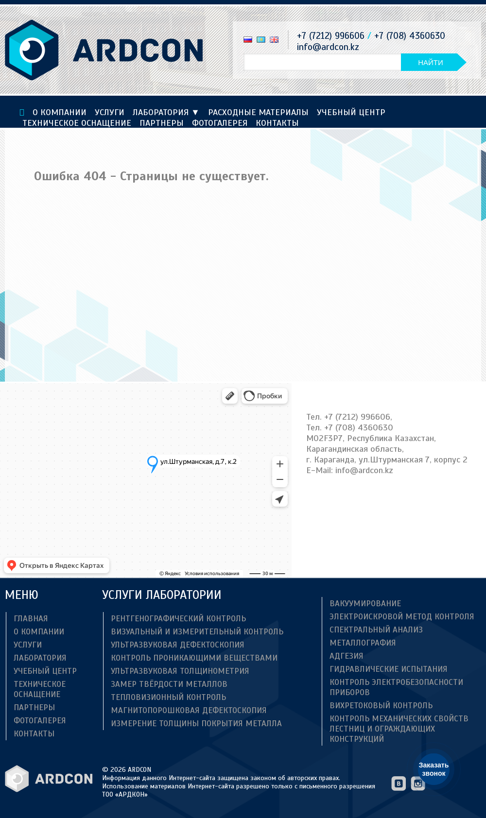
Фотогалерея (219, 123)
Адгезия (347, 656)
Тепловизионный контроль (168, 697)
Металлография (363, 643)
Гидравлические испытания (389, 669)
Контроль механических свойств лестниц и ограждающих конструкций (399, 729)
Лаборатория (166, 112)
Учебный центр (351, 112)
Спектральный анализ (376, 630)
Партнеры (161, 123)
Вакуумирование (365, 603)
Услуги (109, 112)
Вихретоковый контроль (381, 705)
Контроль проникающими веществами (194, 658)
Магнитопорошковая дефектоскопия (189, 710)
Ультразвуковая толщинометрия (180, 671)
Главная (31, 619)
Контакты (277, 123)
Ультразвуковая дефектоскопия (177, 645)
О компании (60, 112)
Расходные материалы (258, 112)
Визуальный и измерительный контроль (197, 632)
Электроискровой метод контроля (402, 617)
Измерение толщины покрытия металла (196, 723)
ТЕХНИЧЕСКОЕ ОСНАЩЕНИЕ (76, 123)
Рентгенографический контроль (178, 619)
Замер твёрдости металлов (169, 684)
